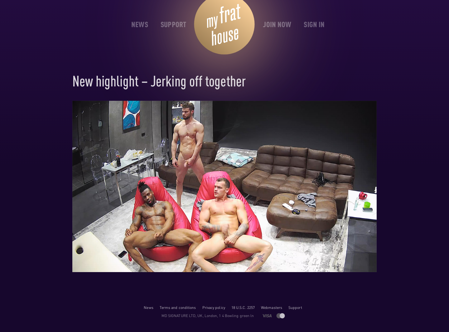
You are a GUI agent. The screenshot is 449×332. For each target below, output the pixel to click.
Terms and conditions (178, 307)
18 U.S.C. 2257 (243, 307)
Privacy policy (213, 307)
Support (295, 307)
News (148, 307)
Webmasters (271, 307)
